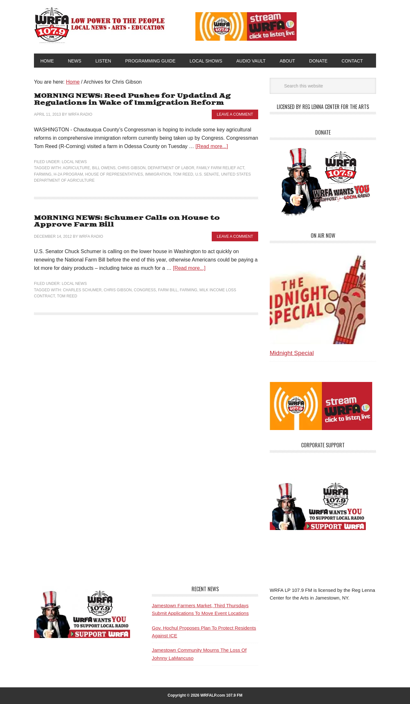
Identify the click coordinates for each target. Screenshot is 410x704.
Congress (145, 290)
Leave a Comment (235, 114)
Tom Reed (183, 174)
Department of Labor (171, 168)
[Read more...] (211, 146)
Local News (74, 162)
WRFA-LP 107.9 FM (100, 25)
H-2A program (68, 174)
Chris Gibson (131, 168)
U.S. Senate (207, 174)
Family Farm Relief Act (220, 168)
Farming (43, 174)
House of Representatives (114, 174)
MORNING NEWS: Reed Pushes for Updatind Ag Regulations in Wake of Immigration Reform (132, 99)
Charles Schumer (82, 290)
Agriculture (76, 168)
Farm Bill (167, 290)
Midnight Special (292, 353)
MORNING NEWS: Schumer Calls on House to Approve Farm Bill (127, 221)
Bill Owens (104, 168)
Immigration (158, 174)
